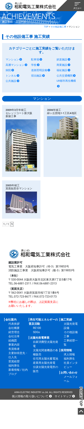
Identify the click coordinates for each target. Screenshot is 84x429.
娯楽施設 (62, 59)
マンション (12, 59)
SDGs (36, 332)
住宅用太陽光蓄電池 (45, 358)
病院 (8, 70)
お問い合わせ (69, 372)
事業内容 (14, 344)
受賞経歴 (14, 361)
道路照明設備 (39, 70)
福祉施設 (62, 70)
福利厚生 (14, 365)
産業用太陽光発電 (44, 362)
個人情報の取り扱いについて (30, 396)
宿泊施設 (36, 75)
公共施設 (11, 81)
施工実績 (66, 319)
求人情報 (69, 354)
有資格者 (14, 349)
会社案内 (11, 319)
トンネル (11, 75)
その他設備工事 (58, 26)
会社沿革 (14, 336)
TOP (46, 26)
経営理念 (14, 332)
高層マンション (15, 65)
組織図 (12, 340)
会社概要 (14, 328)
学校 (33, 65)
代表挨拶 (14, 323)
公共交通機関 (65, 75)
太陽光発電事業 (39, 337)
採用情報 (66, 350)
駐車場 (35, 59)
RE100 (37, 328)
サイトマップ (63, 396)
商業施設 (62, 65)
